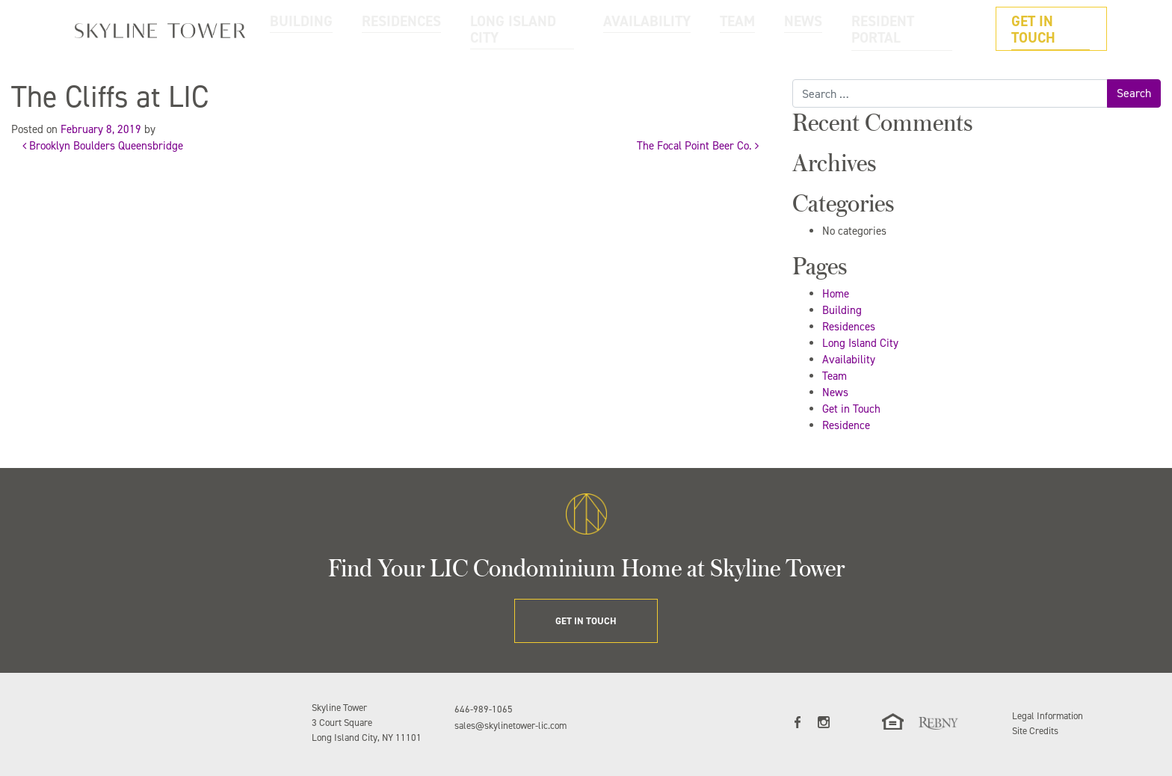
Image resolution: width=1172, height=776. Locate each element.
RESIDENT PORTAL (929, 28)
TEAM (793, 28)
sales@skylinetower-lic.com (510, 725)
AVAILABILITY (722, 28)
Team (834, 376)
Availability (848, 359)
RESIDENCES (527, 28)
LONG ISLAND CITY (623, 28)
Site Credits (1035, 730)
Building (842, 310)
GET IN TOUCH (1059, 28)
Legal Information (1047, 715)
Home (835, 293)
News (835, 392)
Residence (846, 425)
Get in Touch (851, 408)
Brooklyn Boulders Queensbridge (102, 145)
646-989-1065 (483, 709)
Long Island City (860, 343)
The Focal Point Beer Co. (698, 145)
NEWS (847, 28)
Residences (848, 326)
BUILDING (449, 28)
